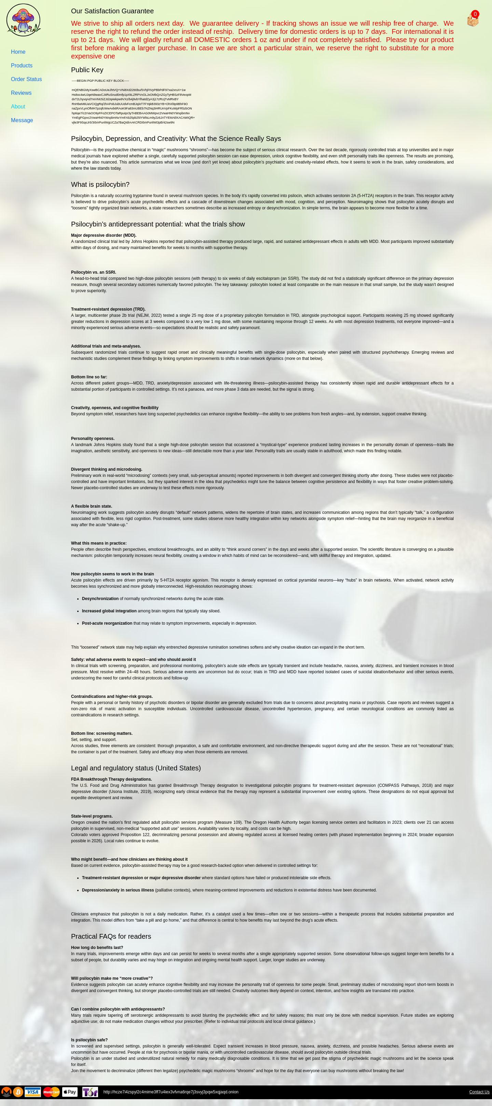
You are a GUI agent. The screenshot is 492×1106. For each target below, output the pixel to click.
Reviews (21, 93)
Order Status (26, 79)
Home (18, 52)
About (18, 106)
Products (21, 65)
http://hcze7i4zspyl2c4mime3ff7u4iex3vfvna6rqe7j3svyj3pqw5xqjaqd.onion (197, 1092)
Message (22, 120)
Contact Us (479, 1092)
